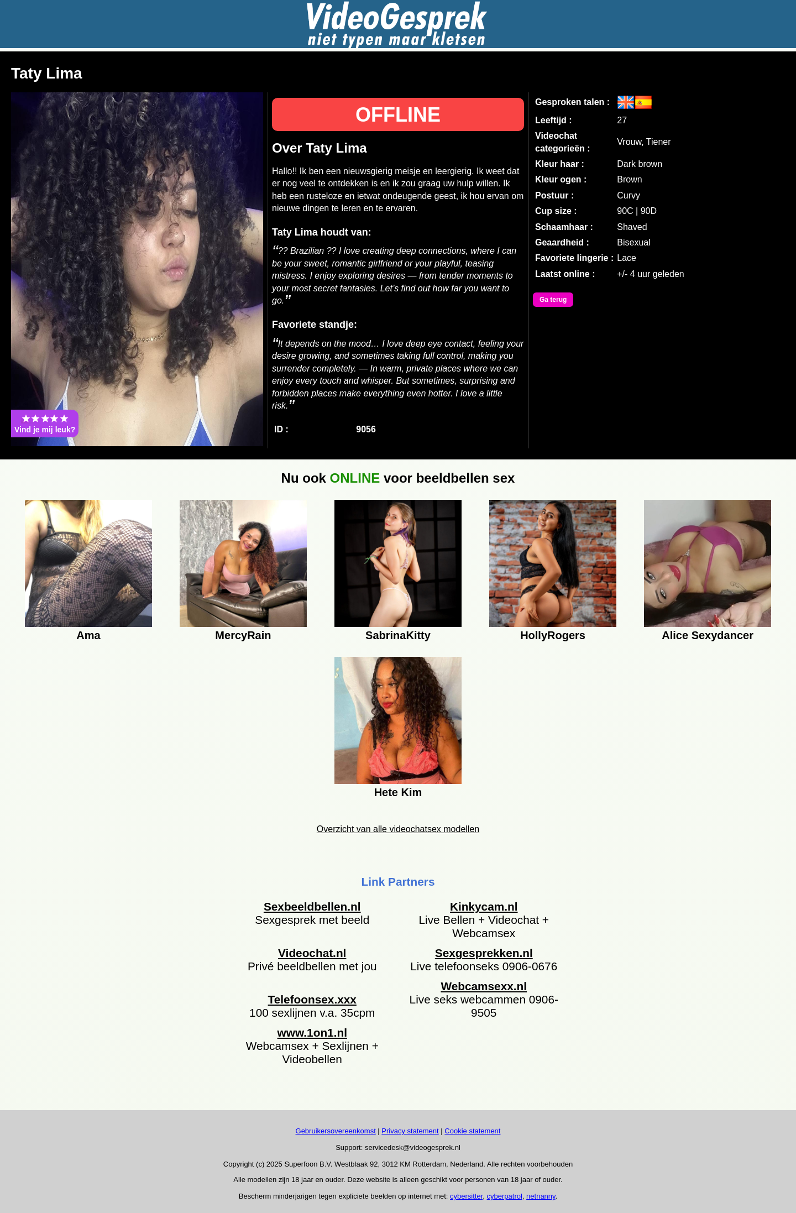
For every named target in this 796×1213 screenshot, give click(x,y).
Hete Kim (398, 792)
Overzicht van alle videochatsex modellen (398, 829)
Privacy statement (409, 1131)
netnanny (541, 1196)
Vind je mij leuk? (44, 423)
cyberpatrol (504, 1196)
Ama (88, 635)
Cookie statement (472, 1131)
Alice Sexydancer (707, 635)
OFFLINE (398, 114)
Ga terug (553, 300)
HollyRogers (552, 635)
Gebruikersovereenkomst (336, 1131)
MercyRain (243, 635)
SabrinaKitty (398, 635)
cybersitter (466, 1196)
